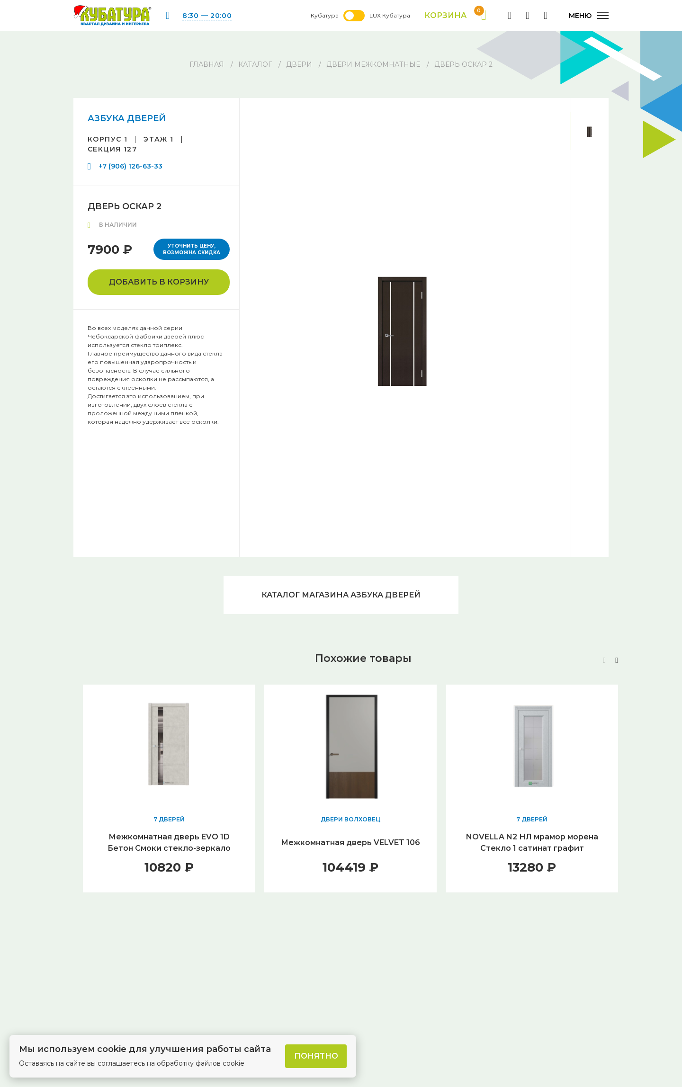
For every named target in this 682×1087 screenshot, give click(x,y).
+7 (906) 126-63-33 (130, 166)
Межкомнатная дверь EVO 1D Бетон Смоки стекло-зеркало (169, 842)
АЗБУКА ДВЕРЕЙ (127, 118)
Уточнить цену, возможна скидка (191, 249)
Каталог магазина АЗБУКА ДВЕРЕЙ (341, 594)
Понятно (316, 1055)
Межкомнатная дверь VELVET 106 (350, 842)
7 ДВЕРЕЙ (169, 819)
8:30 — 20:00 (207, 15)
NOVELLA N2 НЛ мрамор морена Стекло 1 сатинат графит (532, 842)
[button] (616, 660)
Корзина (455, 15)
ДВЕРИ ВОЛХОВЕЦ (350, 819)
